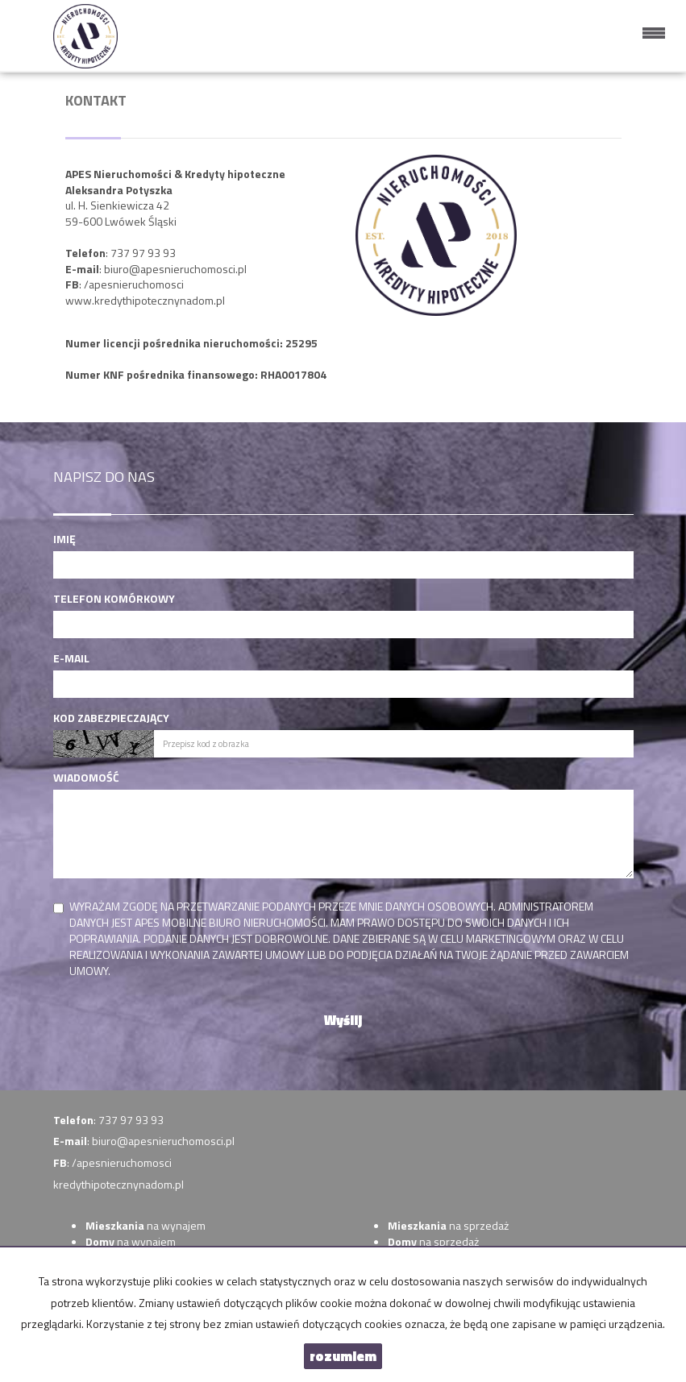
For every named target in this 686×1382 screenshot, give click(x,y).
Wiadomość (86, 778)
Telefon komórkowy (114, 599)
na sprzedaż (448, 1225)
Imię (64, 539)
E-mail (71, 658)
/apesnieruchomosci (134, 284)
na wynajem (145, 1225)
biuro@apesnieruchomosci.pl (175, 268)
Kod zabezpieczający (111, 718)
